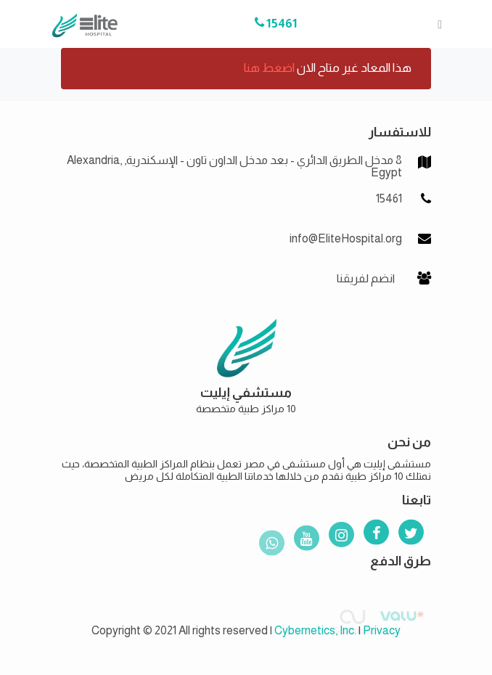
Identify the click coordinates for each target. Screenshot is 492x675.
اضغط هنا (269, 68)
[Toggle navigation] (435, 24)
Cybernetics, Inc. (315, 630)
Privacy (382, 630)
